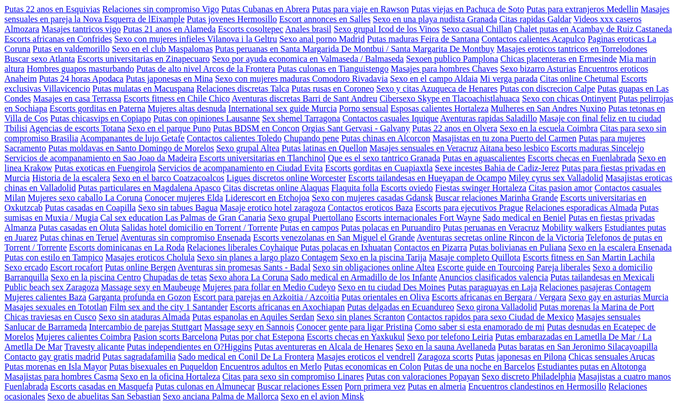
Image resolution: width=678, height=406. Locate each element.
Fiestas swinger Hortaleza (480, 188)
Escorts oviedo (407, 188)
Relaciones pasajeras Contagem (595, 287)
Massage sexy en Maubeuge (150, 287)
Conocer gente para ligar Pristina (354, 327)
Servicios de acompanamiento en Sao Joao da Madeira (100, 158)
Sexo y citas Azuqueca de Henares (437, 88)
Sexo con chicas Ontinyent (569, 98)
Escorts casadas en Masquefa (101, 386)
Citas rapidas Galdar (535, 19)
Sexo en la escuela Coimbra (549, 128)
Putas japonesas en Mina (169, 78)
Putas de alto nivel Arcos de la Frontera (205, 68)
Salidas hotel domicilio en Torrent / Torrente (199, 227)
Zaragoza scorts (445, 356)
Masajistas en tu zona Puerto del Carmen (504, 138)
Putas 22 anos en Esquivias (52, 9)
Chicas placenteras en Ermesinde (558, 58)
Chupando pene (311, 138)
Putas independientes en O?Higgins (189, 346)
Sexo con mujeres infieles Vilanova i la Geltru (195, 39)
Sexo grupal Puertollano (311, 217)
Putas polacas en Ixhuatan (346, 247)
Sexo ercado (26, 267)
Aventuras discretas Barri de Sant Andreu (304, 98)
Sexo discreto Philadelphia (529, 376)
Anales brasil (308, 29)
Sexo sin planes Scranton (361, 317)
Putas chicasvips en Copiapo (100, 118)
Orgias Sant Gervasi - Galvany (356, 128)
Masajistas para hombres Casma (61, 376)
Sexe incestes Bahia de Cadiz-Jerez (497, 168)
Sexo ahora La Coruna (249, 277)
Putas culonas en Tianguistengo (332, 68)
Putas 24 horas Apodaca (81, 78)
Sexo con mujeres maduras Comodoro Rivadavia (301, 78)
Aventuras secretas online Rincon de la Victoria (500, 237)
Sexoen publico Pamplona (452, 58)
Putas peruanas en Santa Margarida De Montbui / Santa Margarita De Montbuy (354, 49)
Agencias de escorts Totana (77, 128)
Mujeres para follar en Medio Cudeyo (268, 287)
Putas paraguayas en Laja (492, 287)
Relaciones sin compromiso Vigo (160, 9)
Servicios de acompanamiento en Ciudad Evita (240, 168)
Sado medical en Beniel (525, 217)
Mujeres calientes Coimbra (83, 336)
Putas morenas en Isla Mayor (55, 366)
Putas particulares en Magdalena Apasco (149, 188)
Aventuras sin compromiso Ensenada (185, 237)
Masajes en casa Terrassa (77, 98)
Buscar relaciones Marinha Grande (496, 197)
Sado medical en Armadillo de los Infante (364, 277)
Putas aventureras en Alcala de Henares (323, 346)
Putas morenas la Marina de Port (597, 307)
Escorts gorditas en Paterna (98, 108)
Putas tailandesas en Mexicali (603, 277)
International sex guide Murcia (282, 108)
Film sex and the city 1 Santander (169, 307)
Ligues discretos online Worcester (286, 178)
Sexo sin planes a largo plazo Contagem (267, 257)
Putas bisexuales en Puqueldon (163, 366)
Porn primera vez (375, 386)
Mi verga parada (509, 78)
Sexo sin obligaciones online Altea (374, 267)
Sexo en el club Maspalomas (162, 49)
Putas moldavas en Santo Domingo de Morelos (131, 148)
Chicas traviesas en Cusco (50, 317)
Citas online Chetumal (579, 78)
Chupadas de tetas (175, 277)
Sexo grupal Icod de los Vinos (387, 29)
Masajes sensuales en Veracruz (424, 148)
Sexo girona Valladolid (496, 307)
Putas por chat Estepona (262, 336)
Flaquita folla (354, 188)
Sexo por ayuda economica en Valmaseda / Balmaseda (308, 58)
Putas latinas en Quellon (324, 148)
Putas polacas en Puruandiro (391, 227)
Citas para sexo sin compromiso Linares (293, 376)
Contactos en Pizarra (430, 247)
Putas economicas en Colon (372, 366)
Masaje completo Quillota (474, 257)
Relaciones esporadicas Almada (582, 207)
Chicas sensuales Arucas (611, 356)
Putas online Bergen (140, 267)
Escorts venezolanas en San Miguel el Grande (334, 237)
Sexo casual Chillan (477, 29)
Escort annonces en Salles (325, 19)
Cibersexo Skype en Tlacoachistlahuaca (450, 98)
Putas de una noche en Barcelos (479, 366)
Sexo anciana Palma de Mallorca (221, 396)
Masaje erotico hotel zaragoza (272, 207)
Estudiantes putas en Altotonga (592, 366)
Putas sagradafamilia (139, 356)
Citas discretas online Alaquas (276, 188)
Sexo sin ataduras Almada (144, 317)
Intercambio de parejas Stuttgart (145, 327)
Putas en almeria (437, 386)
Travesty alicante (95, 346)
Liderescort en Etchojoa (267, 197)
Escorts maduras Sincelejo (597, 148)
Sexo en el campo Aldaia (434, 78)
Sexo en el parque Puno (169, 128)
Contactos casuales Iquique (391, 118)
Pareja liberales (563, 267)
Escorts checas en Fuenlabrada (581, 158)
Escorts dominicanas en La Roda (127, 247)
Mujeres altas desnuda (186, 108)
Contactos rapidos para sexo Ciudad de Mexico (490, 317)
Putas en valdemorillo (71, 49)
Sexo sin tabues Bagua (177, 207)
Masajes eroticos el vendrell (366, 356)
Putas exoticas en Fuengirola (105, 168)
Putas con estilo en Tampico (53, 257)
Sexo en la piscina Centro (96, 277)
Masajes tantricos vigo (81, 29)
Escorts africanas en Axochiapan (287, 307)
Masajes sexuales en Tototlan (56, 307)
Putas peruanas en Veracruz (491, 227)
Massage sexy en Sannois (249, 327)
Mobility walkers (572, 227)
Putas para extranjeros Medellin (582, 9)
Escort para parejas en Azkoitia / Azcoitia (266, 297)
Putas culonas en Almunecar (205, 386)
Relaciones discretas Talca (242, 88)
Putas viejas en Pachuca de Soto (467, 9)
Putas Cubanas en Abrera (265, 9)
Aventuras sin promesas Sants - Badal (244, 267)
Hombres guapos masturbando (80, 68)
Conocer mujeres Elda (184, 197)
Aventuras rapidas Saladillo (488, 118)
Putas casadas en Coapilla (90, 207)
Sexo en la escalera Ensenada (619, 247)
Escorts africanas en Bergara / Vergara (499, 297)
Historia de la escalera (71, 178)
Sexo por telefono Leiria (450, 336)
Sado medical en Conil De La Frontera (246, 356)
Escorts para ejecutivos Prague (469, 207)
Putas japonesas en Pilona (521, 356)
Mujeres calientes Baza (45, 297)
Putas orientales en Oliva (385, 297)
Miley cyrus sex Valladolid (556, 178)
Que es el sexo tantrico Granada (384, 158)
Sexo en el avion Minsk (322, 396)
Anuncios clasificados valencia (493, 277)
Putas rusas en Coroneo (332, 88)
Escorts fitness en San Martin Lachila (588, 257)
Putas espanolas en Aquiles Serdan (253, 317)
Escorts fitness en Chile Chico (177, 98)
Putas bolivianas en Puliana (518, 247)
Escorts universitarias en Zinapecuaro (143, 58)
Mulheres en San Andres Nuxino (548, 108)
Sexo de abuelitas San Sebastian (104, 396)
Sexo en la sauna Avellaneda (446, 346)
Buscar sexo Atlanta (39, 58)
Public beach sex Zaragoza (51, 287)
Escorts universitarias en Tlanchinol (262, 158)
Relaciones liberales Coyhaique (242, 247)
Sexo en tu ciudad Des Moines (391, 287)
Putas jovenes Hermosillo (232, 19)
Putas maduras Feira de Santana (423, 39)
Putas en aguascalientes (483, 158)
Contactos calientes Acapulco (533, 39)
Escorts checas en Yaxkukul (356, 336)
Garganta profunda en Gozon (139, 297)
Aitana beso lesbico (513, 148)
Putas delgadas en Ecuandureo (400, 307)
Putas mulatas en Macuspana (143, 88)
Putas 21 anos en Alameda (169, 29)
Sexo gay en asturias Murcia (618, 297)
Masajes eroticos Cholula (150, 257)
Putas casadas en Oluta (79, 227)
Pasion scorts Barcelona (176, 336)
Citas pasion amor (560, 188)
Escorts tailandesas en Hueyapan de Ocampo (427, 178)
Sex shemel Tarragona (301, 118)
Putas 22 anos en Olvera (455, 128)
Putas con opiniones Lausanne (206, 118)
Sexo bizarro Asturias (538, 68)
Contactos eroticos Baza (370, 207)
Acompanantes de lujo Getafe (132, 138)
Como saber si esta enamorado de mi (480, 327)
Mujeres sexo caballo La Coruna (85, 197)
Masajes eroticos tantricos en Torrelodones (572, 49)
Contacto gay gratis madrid (52, 356)
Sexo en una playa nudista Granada (435, 19)
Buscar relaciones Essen (300, 386)
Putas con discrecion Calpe (547, 88)
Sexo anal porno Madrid (322, 39)
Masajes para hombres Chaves (444, 68)
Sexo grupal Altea (248, 148)
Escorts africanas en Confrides (58, 39)
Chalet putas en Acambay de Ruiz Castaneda (593, 29)
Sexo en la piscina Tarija (383, 257)
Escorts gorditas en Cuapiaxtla (379, 168)
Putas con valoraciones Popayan (422, 376)
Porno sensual (363, 108)
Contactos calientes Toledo (234, 138)
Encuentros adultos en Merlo (271, 366)
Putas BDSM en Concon (256, 128)
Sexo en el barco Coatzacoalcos (169, 178)
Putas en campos (309, 227)
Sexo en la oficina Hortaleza (170, 376)
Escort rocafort (76, 267)
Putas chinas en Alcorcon (385, 138)
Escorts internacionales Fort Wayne (417, 217)
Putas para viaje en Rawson (360, 9)
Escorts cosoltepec (251, 29)
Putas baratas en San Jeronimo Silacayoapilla (578, 346)
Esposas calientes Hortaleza (440, 108)
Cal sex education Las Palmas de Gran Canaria (183, 217)
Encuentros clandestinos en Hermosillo (537, 386)
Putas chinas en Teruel (79, 237)
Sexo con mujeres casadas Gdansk (372, 197)
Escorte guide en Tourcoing (485, 267)
